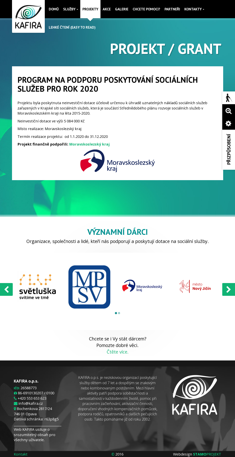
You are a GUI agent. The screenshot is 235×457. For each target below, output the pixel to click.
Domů (54, 9)
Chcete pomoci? (146, 9)
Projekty (90, 9)
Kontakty (194, 9)
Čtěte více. (118, 352)
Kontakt (20, 454)
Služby (70, 9)
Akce (107, 9)
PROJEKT (207, 454)
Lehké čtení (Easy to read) (72, 27)
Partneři (172, 9)
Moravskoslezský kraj (89, 144)
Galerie (121, 9)
